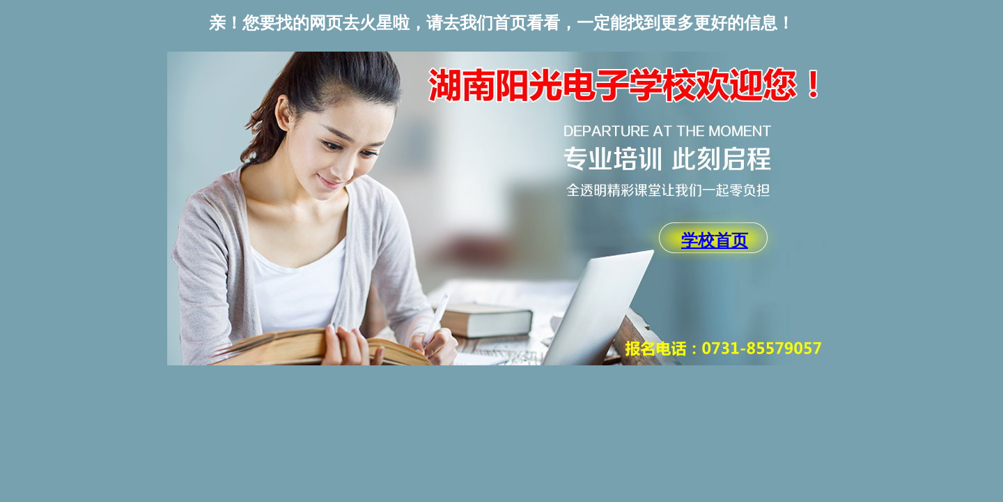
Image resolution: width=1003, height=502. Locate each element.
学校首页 (714, 240)
